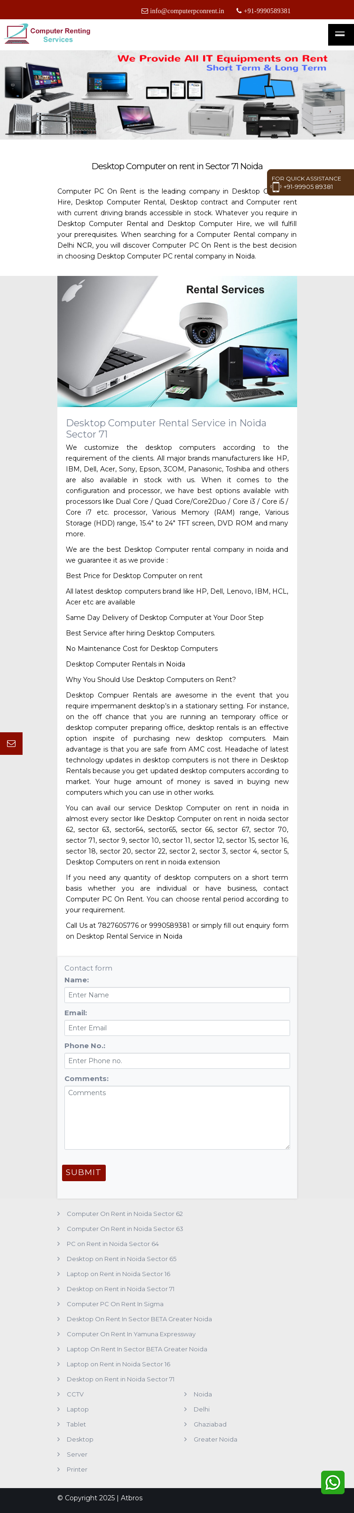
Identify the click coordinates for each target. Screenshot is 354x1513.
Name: (76, 979)
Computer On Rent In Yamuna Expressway (131, 1334)
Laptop (78, 1409)
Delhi (202, 1409)
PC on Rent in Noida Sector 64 (113, 1243)
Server (77, 1454)
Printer (77, 1469)
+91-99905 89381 (301, 186)
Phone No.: (84, 1045)
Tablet (76, 1424)
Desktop (80, 1439)
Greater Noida (215, 1439)
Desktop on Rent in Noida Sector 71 (120, 1289)
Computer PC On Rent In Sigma (115, 1304)
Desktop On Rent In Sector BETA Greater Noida (139, 1319)
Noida (203, 1394)
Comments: (86, 1078)
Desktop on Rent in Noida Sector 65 (121, 1258)
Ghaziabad (210, 1424)
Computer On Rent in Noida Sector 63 (125, 1228)
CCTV (75, 1394)
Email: (75, 1012)
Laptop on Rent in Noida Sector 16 (118, 1274)
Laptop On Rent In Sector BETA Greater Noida (137, 1349)
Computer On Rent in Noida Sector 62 (125, 1213)
